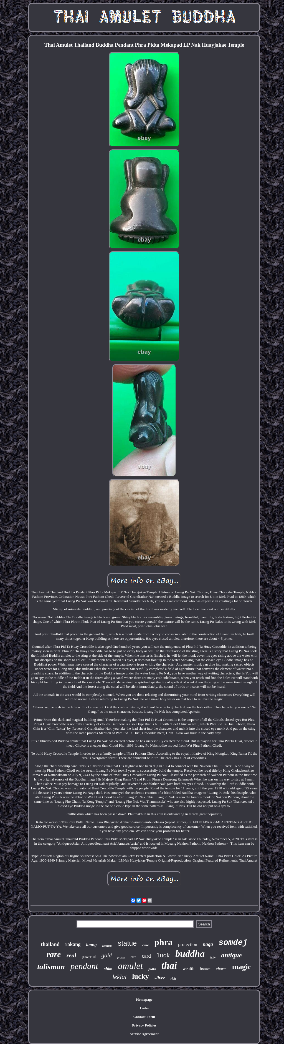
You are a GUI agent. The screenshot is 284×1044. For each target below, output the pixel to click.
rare (54, 954)
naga (208, 944)
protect (121, 957)
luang (91, 944)
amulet (130, 966)
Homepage (144, 999)
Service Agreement (144, 1034)
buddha (190, 953)
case (145, 945)
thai (169, 965)
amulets (107, 945)
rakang (72, 944)
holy (213, 957)
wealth (188, 968)
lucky (140, 976)
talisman (51, 966)
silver (159, 977)
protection (187, 944)
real (71, 955)
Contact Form (144, 1017)
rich (173, 978)
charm (221, 969)
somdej (233, 942)
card (146, 956)
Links (144, 1008)
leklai (119, 976)
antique (231, 955)
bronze (205, 969)
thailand (50, 944)
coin (133, 957)
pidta (152, 969)
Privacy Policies (144, 1025)
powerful (89, 957)
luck (163, 956)
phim (108, 969)
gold (106, 955)
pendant (84, 966)
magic (241, 967)
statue (127, 943)
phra (163, 942)
